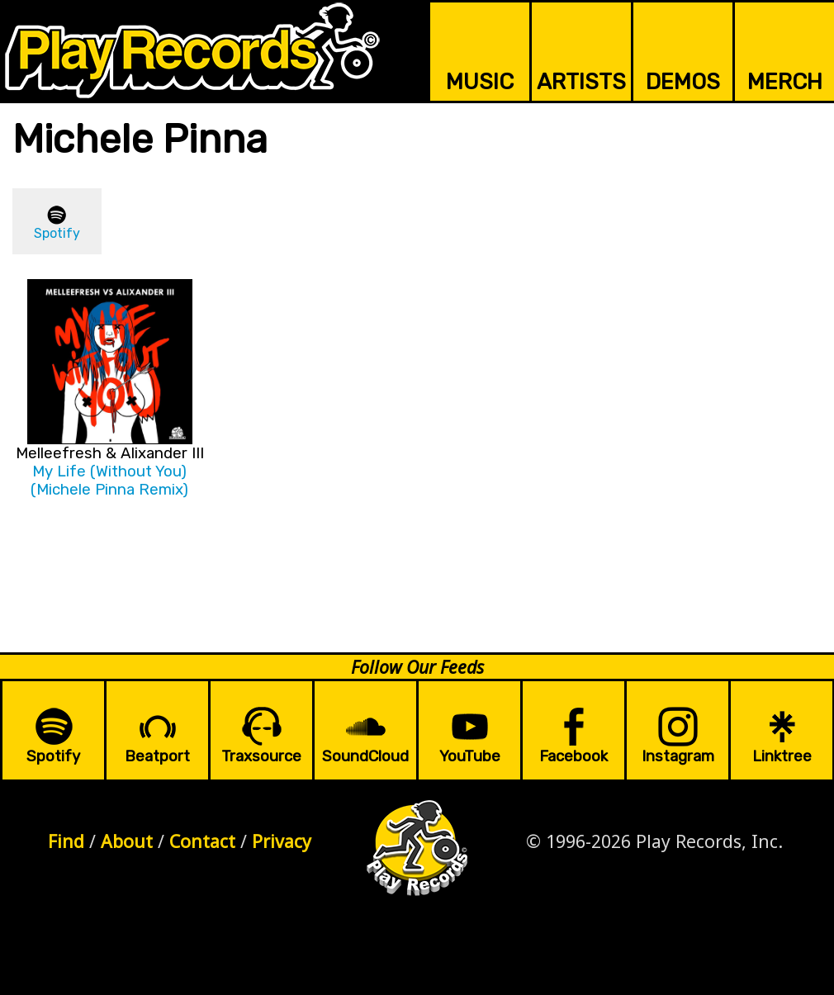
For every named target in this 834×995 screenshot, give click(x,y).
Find (66, 841)
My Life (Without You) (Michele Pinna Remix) (109, 480)
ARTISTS (581, 82)
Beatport (157, 756)
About (127, 841)
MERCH (784, 82)
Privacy (281, 841)
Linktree (782, 756)
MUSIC (480, 82)
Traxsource (261, 756)
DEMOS (683, 82)
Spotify (57, 233)
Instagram (678, 756)
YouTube (469, 756)
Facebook (573, 756)
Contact (202, 841)
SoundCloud (365, 756)
